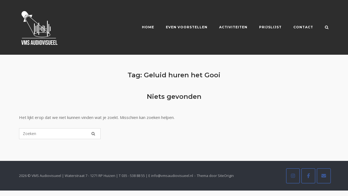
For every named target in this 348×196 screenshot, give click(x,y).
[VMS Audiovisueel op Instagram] (293, 175)
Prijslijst (270, 27)
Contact (303, 27)
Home (148, 27)
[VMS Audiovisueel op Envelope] (324, 175)
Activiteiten (233, 27)
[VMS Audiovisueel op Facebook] (308, 175)
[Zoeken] (93, 133)
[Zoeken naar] (60, 133)
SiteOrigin (226, 175)
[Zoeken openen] (326, 27)
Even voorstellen (186, 27)
